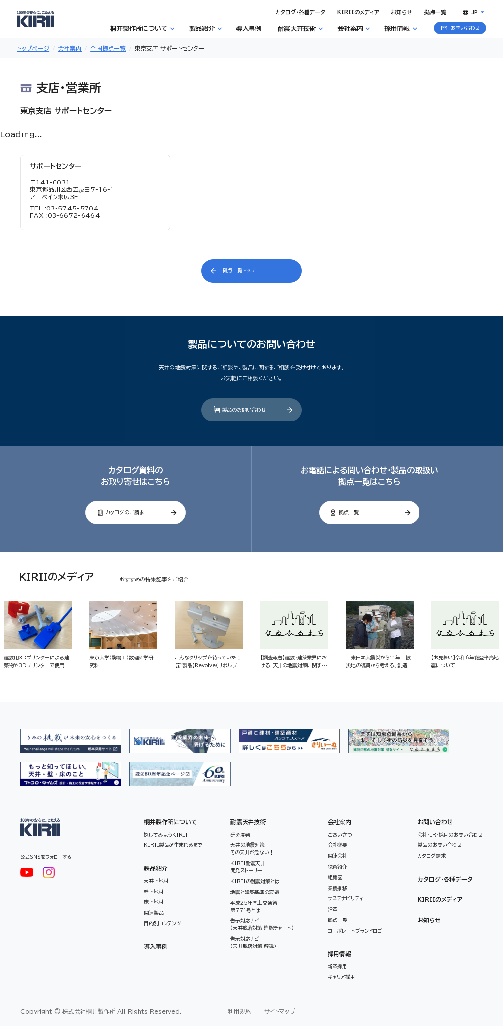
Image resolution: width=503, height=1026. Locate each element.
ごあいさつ (340, 834)
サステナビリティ (345, 898)
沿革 (332, 909)
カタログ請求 (432, 855)
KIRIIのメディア (440, 899)
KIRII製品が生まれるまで (173, 844)
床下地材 (154, 901)
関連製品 (154, 912)
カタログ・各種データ (445, 879)
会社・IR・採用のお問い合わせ (450, 834)
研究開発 (240, 834)
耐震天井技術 (248, 822)
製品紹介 (156, 868)
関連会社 (337, 855)
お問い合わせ (435, 822)
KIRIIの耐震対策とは (254, 881)
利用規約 (240, 1011)
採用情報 (339, 954)
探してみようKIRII (166, 834)
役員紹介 (337, 866)
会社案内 (339, 822)
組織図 (335, 877)
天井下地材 (156, 880)
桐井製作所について (170, 822)
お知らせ (429, 920)
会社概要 (337, 844)
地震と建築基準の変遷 (254, 892)
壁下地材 (154, 891)
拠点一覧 (337, 920)
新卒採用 (337, 966)
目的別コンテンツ (162, 923)
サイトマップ (279, 1011)
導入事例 (156, 946)
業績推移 (337, 888)
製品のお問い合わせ (440, 844)
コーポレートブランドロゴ (355, 930)
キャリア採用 (341, 976)
